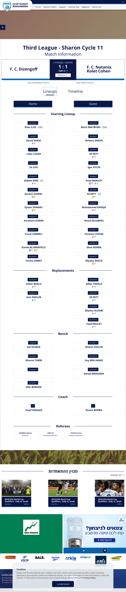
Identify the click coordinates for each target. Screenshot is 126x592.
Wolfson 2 (62, 75)
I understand (63, 584)
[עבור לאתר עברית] (122, 2)
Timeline (75, 91)
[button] (105, 550)
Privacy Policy (90, 578)
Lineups (50, 91)
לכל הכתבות (116, 475)
